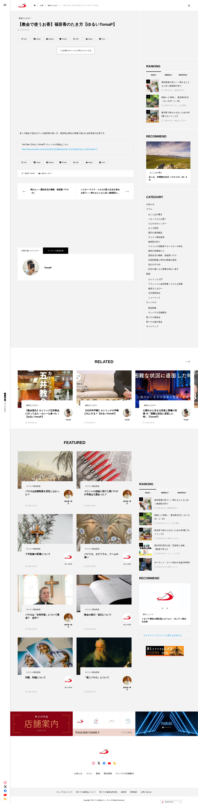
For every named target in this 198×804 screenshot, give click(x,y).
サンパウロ (151, 302)
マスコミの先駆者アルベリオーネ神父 (165, 246)
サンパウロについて (64, 792)
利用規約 (133, 792)
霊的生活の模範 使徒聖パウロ (162, 255)
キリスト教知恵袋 (156, 237)
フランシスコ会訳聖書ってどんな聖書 (165, 284)
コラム (149, 209)
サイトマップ (152, 326)
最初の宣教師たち (156, 251)
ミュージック (154, 298)
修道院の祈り (179, 90)
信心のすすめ (154, 264)
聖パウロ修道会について (86, 792)
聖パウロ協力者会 (154, 322)
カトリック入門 (155, 279)
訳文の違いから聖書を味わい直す (163, 269)
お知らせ (150, 204)
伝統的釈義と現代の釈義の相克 (162, 260)
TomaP (32, 173)
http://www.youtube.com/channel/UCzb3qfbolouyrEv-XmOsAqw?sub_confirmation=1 (59, 149)
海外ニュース (172, 567)
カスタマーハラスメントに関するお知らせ (162, 635)
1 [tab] (166, 166)
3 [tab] (170, 166)
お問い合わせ (146, 792)
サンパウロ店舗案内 (157, 312)
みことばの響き (180, 105)
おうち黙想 (153, 228)
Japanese (167, 801)
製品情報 (152, 308)
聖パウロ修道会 (153, 317)
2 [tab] (168, 166)
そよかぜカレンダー (157, 223)
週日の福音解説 (155, 233)
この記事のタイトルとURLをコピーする (76, 51)
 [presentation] (187, 361)
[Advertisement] (76, 223)
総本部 (123, 792)
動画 (148, 274)
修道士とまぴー (47, 173)
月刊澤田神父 (154, 293)
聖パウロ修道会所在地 (108, 792)
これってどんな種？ (157, 219)
